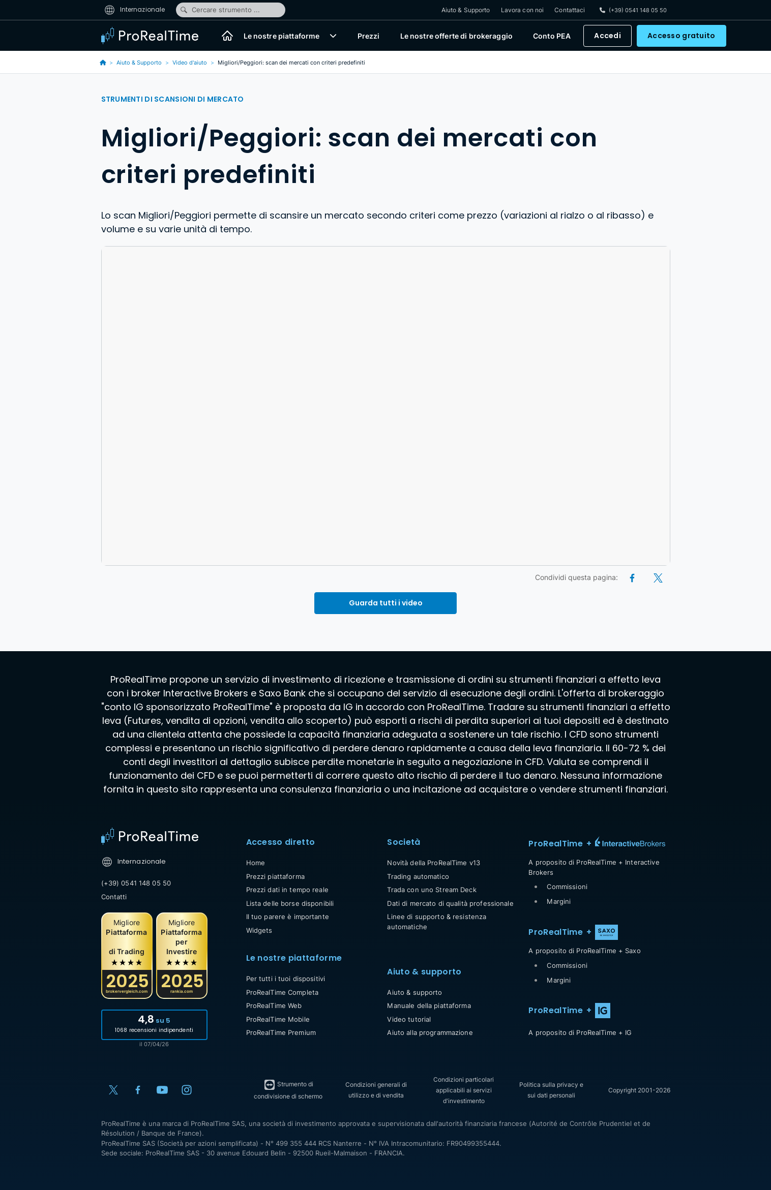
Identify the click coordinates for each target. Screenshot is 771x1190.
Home (255, 863)
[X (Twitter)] (658, 577)
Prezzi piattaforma (275, 876)
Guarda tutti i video (386, 603)
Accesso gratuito (681, 35)
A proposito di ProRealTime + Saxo (584, 951)
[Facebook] (633, 577)
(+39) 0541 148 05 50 (136, 883)
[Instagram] (186, 1090)
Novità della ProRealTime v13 (433, 863)
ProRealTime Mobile (278, 1019)
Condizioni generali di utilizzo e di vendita (376, 1090)
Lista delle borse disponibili (290, 903)
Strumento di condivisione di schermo (288, 1089)
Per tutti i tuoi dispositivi (285, 978)
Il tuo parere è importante (287, 916)
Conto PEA (552, 36)
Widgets (259, 930)
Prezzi (369, 36)
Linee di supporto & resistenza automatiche (436, 921)
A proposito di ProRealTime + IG (580, 1032)
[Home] (227, 35)
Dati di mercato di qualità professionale (450, 903)
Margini (559, 901)
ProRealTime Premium (281, 1032)
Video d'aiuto (189, 62)
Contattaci (569, 10)
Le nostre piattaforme (282, 36)
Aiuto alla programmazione (429, 1032)
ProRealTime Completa (282, 992)
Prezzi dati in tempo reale (287, 890)
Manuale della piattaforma (428, 1005)
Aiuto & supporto (414, 992)
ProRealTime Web (274, 1005)
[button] (333, 35)
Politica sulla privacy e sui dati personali (551, 1090)
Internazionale (134, 9)
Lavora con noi (522, 10)
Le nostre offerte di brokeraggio (456, 36)
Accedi (607, 35)
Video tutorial (409, 1019)
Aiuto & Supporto (465, 10)
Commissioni (567, 886)
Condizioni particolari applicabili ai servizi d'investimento (463, 1090)
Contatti (114, 897)
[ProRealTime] (156, 35)
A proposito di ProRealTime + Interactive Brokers (593, 867)
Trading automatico (418, 876)
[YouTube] (162, 1090)
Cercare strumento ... (220, 10)
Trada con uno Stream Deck (431, 890)
